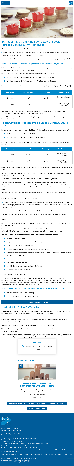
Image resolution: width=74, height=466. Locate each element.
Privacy (8, 438)
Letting (49, 346)
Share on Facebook (17, 403)
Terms (3, 438)
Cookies (20, 438)
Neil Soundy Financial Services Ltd (13, 320)
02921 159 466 (7, 433)
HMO (43, 346)
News (38, 350)
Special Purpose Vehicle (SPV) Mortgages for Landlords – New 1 (37, 385)
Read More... (37, 397)
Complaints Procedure (30, 438)
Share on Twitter (38, 403)
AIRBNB (28, 346)
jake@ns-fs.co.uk (10, 435)
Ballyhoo (10, 440)
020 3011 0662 (17, 433)
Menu (7, 3)
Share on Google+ (58, 403)
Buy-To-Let (36, 346)
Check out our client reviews (37, 302)
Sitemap (14, 438)
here (51, 173)
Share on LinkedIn (38, 408)
